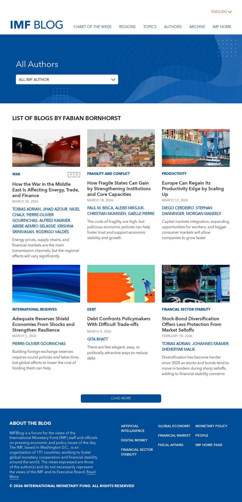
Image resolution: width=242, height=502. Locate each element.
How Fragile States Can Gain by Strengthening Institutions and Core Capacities (119, 188)
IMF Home (222, 27)
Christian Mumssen (106, 214)
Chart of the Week (92, 27)
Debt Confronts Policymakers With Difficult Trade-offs (118, 322)
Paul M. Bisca (100, 208)
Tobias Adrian (26, 209)
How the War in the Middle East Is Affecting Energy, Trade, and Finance (45, 189)
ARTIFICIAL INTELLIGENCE (133, 428)
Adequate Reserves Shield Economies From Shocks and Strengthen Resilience (43, 324)
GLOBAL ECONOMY (174, 426)
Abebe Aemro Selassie (34, 226)
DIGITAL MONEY (134, 440)
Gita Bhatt (97, 339)
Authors (173, 27)
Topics (149, 27)
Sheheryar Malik (178, 349)
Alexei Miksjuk (129, 208)
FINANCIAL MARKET (174, 435)
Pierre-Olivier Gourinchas (33, 218)
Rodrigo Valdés (52, 232)
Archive (197, 27)
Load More (121, 398)
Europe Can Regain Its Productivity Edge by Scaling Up (193, 188)
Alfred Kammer (54, 220)
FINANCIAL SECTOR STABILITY (137, 452)
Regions (127, 27)
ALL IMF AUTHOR (34, 79)
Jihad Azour (55, 209)
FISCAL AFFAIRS (170, 445)
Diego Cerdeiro (178, 208)
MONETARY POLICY (211, 426)
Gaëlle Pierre (141, 214)
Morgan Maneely (203, 214)
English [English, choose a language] (219, 12)
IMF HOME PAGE (209, 445)
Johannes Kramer (210, 344)
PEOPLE (201, 435)
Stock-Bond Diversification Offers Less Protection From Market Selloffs (191, 324)
